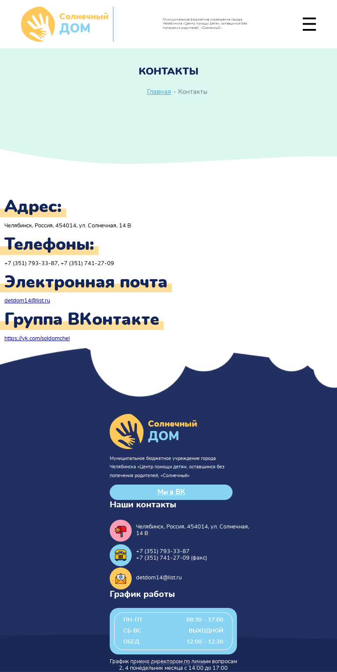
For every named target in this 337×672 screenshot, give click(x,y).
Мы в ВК (171, 492)
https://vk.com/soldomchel (37, 338)
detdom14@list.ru (27, 301)
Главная (159, 92)
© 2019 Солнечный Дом (169, 663)
